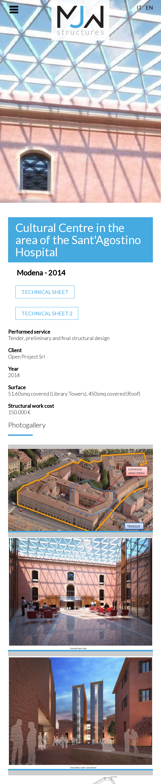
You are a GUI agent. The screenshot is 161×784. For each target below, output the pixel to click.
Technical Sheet (45, 292)
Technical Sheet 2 (46, 313)
